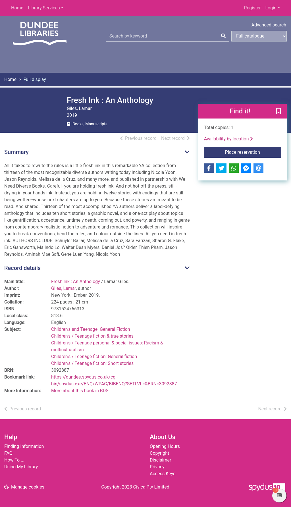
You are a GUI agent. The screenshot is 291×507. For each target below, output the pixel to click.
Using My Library (21, 466)
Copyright (159, 453)
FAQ (8, 453)
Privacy (157, 466)
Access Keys (162, 473)
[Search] (223, 36)
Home (17, 8)
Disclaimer (160, 460)
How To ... (14, 460)
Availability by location (228, 139)
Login (270, 8)
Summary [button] (16, 152)
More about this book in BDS (80, 390)
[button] (278, 111)
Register (252, 8)
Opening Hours (165, 446)
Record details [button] (22, 268)
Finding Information (24, 446)
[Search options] (259, 36)
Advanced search (268, 25)
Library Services (44, 8)
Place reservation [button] (253, 152)
